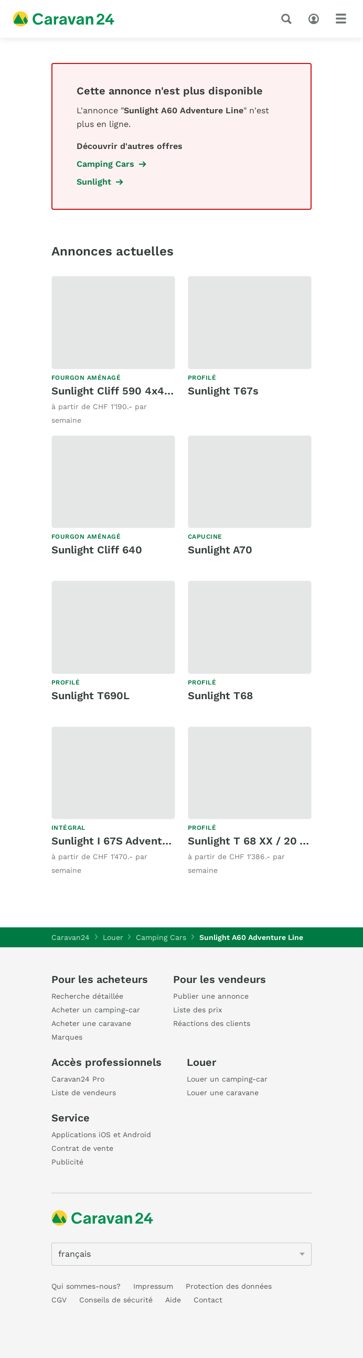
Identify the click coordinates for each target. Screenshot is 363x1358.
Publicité (67, 1162)
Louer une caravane (223, 1092)
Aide (173, 1300)
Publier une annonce (211, 996)
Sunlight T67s (223, 390)
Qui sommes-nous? (86, 1286)
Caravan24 (70, 937)
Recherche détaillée (87, 996)
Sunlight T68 (220, 695)
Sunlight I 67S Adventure (115, 841)
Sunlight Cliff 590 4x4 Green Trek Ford (150, 390)
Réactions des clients (211, 1023)
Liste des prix (197, 1010)
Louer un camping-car (227, 1079)
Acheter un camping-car (95, 1010)
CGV (59, 1300)
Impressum (153, 1286)
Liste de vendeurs (83, 1092)
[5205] (181, 1254)
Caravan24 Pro (77, 1079)
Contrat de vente (82, 1148)
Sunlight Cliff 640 (96, 549)
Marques (66, 1037)
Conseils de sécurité (116, 1300)
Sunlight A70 (220, 549)
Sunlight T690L (90, 695)
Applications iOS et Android (101, 1134)
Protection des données (229, 1286)
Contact (208, 1300)
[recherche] (288, 18)
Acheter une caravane (91, 1023)
